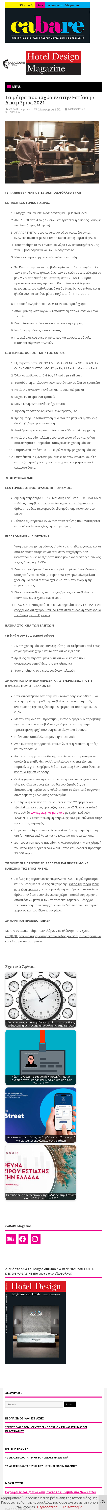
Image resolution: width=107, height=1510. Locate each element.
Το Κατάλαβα (72, 1507)
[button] (16, 87)
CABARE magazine (19, 109)
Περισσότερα (47, 1507)
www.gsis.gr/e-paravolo (47, 812)
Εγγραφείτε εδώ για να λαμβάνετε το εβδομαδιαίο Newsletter (50, 1492)
